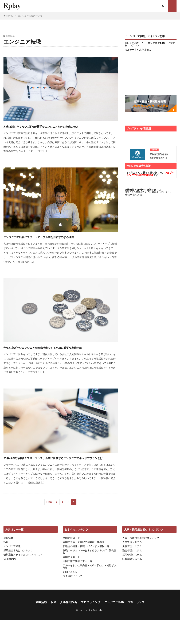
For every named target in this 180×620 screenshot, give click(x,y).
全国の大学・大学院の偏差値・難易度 (83, 542)
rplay (8, 9)
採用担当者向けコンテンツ (18, 550)
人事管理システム (132, 542)
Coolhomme (10, 558)
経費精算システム (132, 558)
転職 (5, 542)
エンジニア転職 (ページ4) (30, 15)
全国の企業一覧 (71, 556)
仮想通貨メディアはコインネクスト (22, 554)
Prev (50, 502)
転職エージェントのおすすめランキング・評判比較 (89, 551)
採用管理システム (132, 554)
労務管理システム (132, 546)
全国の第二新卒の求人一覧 (77, 561)
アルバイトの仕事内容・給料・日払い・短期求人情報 (89, 566)
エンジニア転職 (12, 546)
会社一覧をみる (133, 194)
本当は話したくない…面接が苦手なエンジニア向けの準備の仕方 (41, 126)
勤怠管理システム (132, 550)
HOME (9, 16)
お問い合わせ (70, 571)
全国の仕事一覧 (71, 537)
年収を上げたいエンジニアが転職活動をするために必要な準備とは (42, 347)
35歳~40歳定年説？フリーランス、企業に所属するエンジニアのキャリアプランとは (53, 458)
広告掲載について (72, 576)
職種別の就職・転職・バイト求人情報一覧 (86, 546)
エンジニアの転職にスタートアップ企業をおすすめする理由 (38, 237)
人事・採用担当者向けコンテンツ (140, 537)
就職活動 (8, 537)
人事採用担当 (68, 602)
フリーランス (136, 602)
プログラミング (90, 602)
